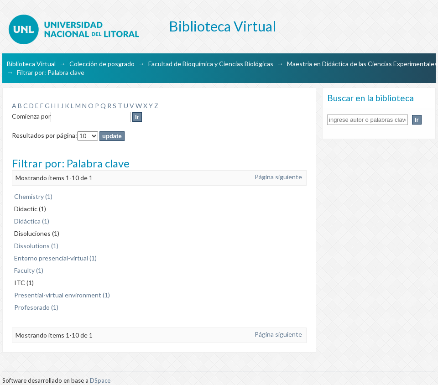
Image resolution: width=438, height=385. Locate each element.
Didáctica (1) (31, 221)
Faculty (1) (28, 270)
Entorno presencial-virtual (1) (55, 258)
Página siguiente (278, 177)
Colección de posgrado (102, 64)
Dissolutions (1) (36, 246)
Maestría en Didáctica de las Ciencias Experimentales (362, 64)
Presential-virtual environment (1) (62, 295)
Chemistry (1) (33, 196)
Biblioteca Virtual (31, 64)
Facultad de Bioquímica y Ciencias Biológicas (210, 64)
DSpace (100, 380)
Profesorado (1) (36, 307)
